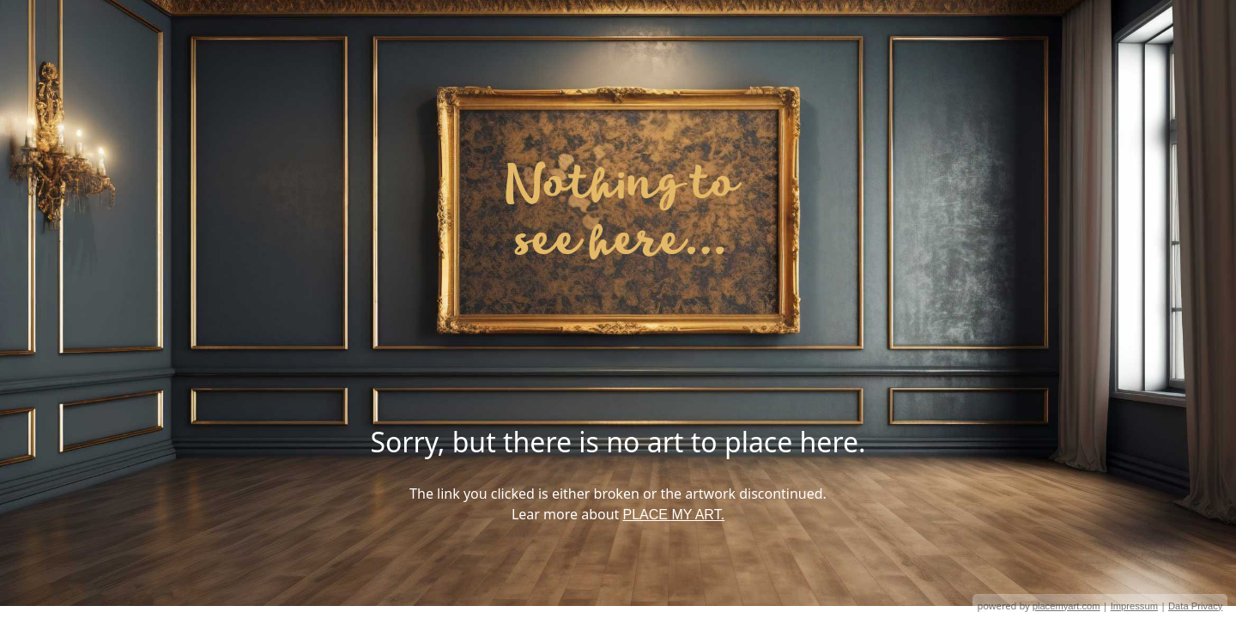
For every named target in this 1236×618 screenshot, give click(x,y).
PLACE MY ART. (674, 514)
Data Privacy (1195, 606)
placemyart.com (1066, 606)
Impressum (1134, 606)
